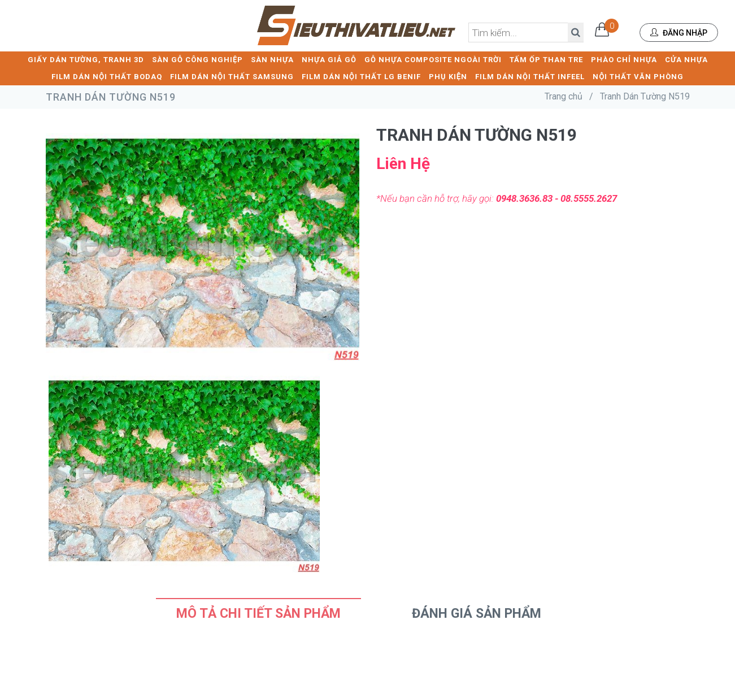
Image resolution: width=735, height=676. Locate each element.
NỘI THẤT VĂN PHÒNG (638, 76)
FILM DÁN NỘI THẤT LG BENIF (361, 76)
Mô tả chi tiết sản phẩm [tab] (258, 613)
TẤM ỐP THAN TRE (546, 59)
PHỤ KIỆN (448, 76)
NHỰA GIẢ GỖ (329, 59)
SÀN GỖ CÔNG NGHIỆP (197, 59)
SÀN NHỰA (272, 59)
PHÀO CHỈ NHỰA (624, 59)
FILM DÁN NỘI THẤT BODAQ (106, 76)
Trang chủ (563, 96)
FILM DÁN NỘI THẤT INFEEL (530, 76)
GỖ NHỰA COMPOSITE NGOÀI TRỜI (433, 59)
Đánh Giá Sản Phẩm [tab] (476, 613)
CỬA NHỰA (686, 59)
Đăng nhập (678, 32)
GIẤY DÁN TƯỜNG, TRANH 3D (86, 59)
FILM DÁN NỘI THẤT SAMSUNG (232, 76)
